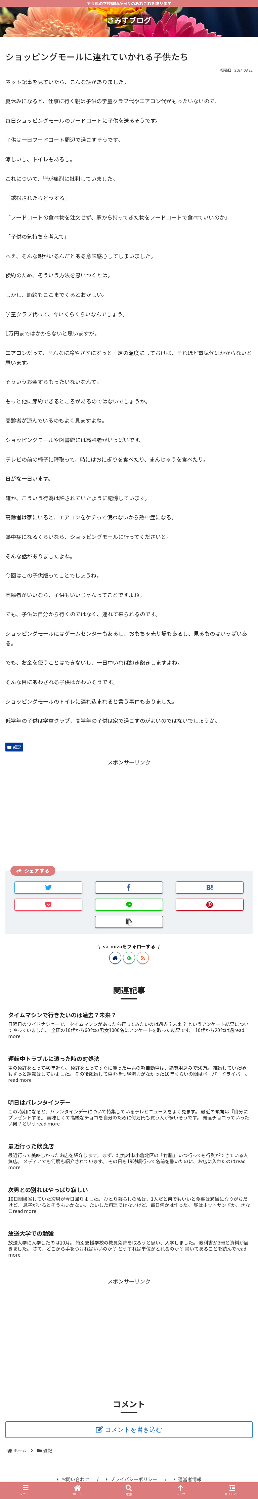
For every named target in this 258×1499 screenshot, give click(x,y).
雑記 (14, 747)
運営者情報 (188, 1479)
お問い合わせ (73, 1479)
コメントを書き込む (133, 1429)
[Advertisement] (129, 814)
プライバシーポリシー (131, 1479)
